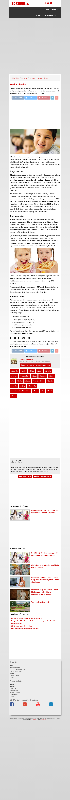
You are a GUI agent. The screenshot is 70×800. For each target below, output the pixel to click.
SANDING (43, 719)
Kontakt (12, 677)
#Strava (13, 396)
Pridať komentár (25, 476)
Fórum (12, 696)
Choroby (12, 684)
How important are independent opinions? (25, 628)
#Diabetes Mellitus (38, 381)
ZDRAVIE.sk (15, 78)
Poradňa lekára (14, 694)
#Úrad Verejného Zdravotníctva (20, 391)
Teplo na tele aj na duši (40, 602)
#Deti (42, 391)
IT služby (34, 719)
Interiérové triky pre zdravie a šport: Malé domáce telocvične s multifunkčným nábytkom (44, 592)
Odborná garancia (15, 667)
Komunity (24, 78)
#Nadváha (14, 386)
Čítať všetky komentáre (42, 476)
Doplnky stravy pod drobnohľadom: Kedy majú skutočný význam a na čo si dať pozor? (45, 580)
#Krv (12, 381)
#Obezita (50, 381)
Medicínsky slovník (15, 690)
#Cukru (27, 381)
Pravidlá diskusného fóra (16, 671)
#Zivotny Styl (32, 386)
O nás (11, 665)
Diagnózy (12, 686)
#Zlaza (34, 376)
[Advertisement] (35, 32)
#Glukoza (31, 371)
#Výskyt (22, 386)
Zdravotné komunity (15, 692)
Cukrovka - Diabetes (35, 78)
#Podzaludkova (24, 376)
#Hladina (19, 381)
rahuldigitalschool (17, 623)
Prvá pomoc (13, 688)
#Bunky (39, 371)
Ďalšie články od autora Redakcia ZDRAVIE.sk (35, 365)
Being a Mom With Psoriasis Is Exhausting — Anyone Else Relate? (33, 621)
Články (46, 78)
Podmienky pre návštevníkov (17, 669)
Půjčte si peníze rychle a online (21, 626)
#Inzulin (23, 371)
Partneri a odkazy (14, 675)
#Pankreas (42, 376)
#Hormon (14, 376)
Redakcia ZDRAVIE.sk (26, 359)
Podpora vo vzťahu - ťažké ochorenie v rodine (26, 618)
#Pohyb (49, 391)
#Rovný (35, 391)
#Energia (48, 371)
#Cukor (51, 376)
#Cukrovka (14, 371)
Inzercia (12, 673)
